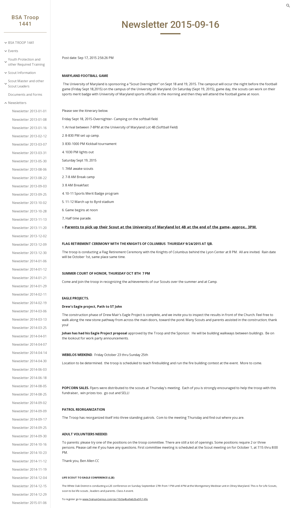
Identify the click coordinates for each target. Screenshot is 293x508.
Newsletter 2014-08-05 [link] (29, 386)
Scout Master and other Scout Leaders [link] (26, 83)
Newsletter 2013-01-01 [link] (29, 111)
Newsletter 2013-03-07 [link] (29, 144)
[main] (171, 26)
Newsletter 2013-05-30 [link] (29, 161)
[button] (288, 5)
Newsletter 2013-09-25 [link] (29, 194)
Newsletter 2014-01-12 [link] (29, 269)
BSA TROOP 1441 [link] (21, 42)
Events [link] (13, 51)
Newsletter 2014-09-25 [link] (29, 427)
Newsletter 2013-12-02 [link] (29, 236)
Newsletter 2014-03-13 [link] (29, 319)
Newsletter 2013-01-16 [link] (29, 128)
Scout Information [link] (22, 72)
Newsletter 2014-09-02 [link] (29, 403)
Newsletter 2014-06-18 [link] (29, 378)
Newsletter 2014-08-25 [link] (29, 394)
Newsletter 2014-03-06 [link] (29, 311)
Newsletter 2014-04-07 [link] (29, 344)
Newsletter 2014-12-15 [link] (29, 486)
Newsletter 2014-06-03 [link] (29, 369)
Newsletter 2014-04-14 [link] (29, 353)
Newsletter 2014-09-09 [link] (29, 411)
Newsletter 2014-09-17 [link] (29, 419)
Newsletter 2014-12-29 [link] (29, 494)
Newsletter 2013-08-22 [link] (29, 178)
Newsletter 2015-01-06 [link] (29, 503)
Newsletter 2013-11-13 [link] (29, 219)
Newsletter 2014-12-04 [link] (29, 477)
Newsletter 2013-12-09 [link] (29, 244)
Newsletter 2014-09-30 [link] (29, 436)
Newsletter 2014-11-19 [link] (29, 469)
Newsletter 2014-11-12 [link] (29, 461)
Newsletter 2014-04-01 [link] (29, 336)
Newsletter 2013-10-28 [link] (29, 211)
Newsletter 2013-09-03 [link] (29, 186)
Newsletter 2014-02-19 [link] (29, 303)
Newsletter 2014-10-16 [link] (29, 444)
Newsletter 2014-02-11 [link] (29, 294)
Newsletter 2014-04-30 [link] (29, 361)
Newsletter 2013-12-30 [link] (29, 253)
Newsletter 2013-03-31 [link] (29, 153)
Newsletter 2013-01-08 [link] (29, 119)
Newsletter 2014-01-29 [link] (29, 286)
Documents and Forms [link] (25, 94)
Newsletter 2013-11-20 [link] (29, 228)
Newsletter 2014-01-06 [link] (29, 261)
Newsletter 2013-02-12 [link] (29, 136)
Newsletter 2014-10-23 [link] (29, 452)
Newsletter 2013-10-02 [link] (29, 202)
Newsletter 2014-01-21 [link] (29, 278)
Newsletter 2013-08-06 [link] (29, 169)
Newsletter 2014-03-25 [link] (29, 327)
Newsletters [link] (17, 103)
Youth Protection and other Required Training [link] (26, 62)
